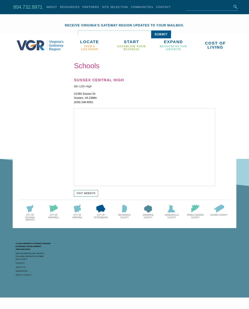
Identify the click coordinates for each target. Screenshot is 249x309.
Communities (142, 7)
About (51, 7)
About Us (20, 267)
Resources (70, 7)
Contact (163, 7)
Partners (90, 7)
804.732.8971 (27, 7)
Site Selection (115, 7)
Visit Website (86, 193)
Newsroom (21, 271)
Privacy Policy (23, 275)
